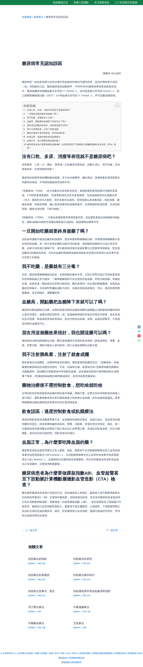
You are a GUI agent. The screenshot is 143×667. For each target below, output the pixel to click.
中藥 (85, 611)
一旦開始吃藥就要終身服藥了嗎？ (43, 113)
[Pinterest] (139, 335)
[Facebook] (139, 326)
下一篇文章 (113, 530)
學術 (66, 652)
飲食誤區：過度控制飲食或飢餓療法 (45, 136)
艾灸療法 (78, 622)
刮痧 (45, 563)
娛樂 (54, 652)
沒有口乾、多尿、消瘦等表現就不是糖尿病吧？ (50, 110)
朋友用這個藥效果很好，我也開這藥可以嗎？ (49, 125)
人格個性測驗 (89, 652)
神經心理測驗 (135, 652)
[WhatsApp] (139, 340)
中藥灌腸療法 (81, 607)
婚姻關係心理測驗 (119, 652)
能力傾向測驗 (59, 657)
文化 (72, 652)
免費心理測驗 (43, 652)
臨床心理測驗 (73, 657)
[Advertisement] (71, 39)
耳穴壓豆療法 (36, 607)
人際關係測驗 (102, 652)
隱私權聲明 (76, 661)
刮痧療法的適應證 (39, 575)
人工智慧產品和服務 (25, 652)
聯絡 (67, 661)
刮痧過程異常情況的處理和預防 (92, 591)
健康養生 (39, 16)
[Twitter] (139, 331)
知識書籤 (27, 16)
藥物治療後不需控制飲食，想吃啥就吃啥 (47, 133)
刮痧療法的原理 (83, 559)
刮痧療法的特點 (38, 559)
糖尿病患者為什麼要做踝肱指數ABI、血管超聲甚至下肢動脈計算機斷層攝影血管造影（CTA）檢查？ (69, 146)
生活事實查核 (7, 652)
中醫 (40, 563)
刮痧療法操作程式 (84, 575)
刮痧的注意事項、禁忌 (42, 591)
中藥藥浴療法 (36, 622)
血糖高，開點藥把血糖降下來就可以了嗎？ (48, 121)
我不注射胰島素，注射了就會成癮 (43, 129)
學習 (60, 652)
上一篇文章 (30, 530)
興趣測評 (85, 657)
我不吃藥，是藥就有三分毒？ (41, 117)
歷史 (79, 652)
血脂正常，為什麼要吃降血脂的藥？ (45, 140)
